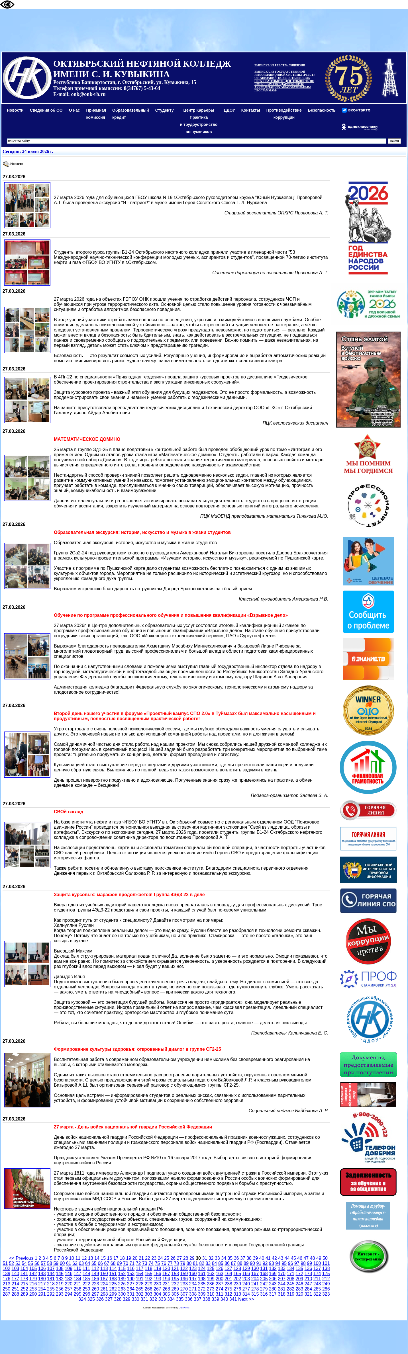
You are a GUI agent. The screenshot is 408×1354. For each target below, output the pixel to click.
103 (15, 1268)
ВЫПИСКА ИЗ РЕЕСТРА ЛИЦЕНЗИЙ (279, 65)
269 (175, 1289)
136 (308, 1268)
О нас (74, 110)
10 (71, 1258)
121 (175, 1268)
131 (264, 1268)
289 (24, 1294)
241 (255, 1283)
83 (208, 1263)
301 (131, 1294)
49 (318, 1258)
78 (176, 1263)
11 (77, 1258)
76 (163, 1263)
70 (125, 1263)
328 (118, 1299)
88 (239, 1263)
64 (87, 1263)
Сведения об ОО (46, 110)
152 (122, 1273)
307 (184, 1294)
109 (68, 1268)
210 (308, 1278)
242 (264, 1283)
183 (68, 1278)
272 (202, 1289)
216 (33, 1283)
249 (326, 1283)
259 (86, 1289)
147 (77, 1273)
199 (211, 1278)
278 (255, 1289)
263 (122, 1289)
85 (220, 1263)
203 (246, 1278)
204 (255, 1278)
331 (144, 1299)
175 (326, 1273)
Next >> (246, 1299)
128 (237, 1268)
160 (193, 1273)
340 (224, 1299)
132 (273, 1268)
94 (277, 1263)
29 (192, 1258)
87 (233, 1263)
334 (171, 1299)
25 (166, 1258)
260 (95, 1289)
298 (104, 1294)
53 (18, 1263)
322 (317, 1294)
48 (312, 1258)
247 (308, 1283)
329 (126, 1299)
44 (287, 1258)
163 (219, 1273)
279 (264, 1289)
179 (33, 1278)
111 (86, 1268)
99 (309, 1263)
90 (252, 1263)
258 (77, 1289)
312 (228, 1294)
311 (219, 1294)
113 (104, 1268)
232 (175, 1283)
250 (6, 1289)
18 (122, 1258)
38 (249, 1258)
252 (24, 1289)
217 (42, 1283)
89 (246, 1263)
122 (184, 1268)
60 (62, 1263)
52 (11, 1263)
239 (237, 1283)
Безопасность (322, 110)
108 (60, 1268)
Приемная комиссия (96, 114)
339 (215, 1299)
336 (189, 1299)
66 (100, 1263)
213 (6, 1283)
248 (317, 1283)
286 (326, 1289)
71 (131, 1263)
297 (95, 1294)
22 (147, 1258)
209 (299, 1278)
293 (60, 1294)
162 (211, 1273)
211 (317, 1278)
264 (131, 1289)
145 (60, 1273)
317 (273, 1294)
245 (290, 1283)
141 (24, 1273)
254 (42, 1289)
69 (119, 1263)
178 (24, 1278)
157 (166, 1273)
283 (299, 1289)
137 (317, 1268)
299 (113, 1294)
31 (204, 1258)
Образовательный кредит (130, 114)
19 (128, 1258)
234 (193, 1283)
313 (237, 1294)
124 (202, 1268)
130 (255, 1268)
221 (77, 1283)
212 (326, 1278)
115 (122, 1268)
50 (325, 1258)
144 (51, 1273)
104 (24, 1268)
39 (255, 1258)
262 (113, 1289)
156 (157, 1273)
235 (202, 1283)
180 (42, 1278)
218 (51, 1283)
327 (109, 1299)
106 (42, 1268)
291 (42, 1294)
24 (160, 1258)
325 (91, 1299)
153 (131, 1273)
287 (6, 1294)
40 (261, 1258)
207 (281, 1278)
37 (242, 1258)
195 (175, 1278)
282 (290, 1289)
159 (184, 1273)
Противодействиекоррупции (284, 114)
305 (166, 1294)
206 (273, 1278)
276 (237, 1289)
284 (308, 1289)
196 (184, 1278)
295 (77, 1294)
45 (293, 1258)
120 (166, 1268)
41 (268, 1258)
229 (148, 1283)
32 (211, 1258)
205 (264, 1278)
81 (195, 1263)
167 (255, 1273)
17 (116, 1258)
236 (211, 1283)
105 (33, 1268)
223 (95, 1283)
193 (157, 1278)
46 (299, 1258)
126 (219, 1268)
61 (68, 1263)
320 (299, 1294)
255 (51, 1289)
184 (77, 1278)
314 (246, 1294)
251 (15, 1289)
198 (202, 1278)
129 (246, 1268)
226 (122, 1283)
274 (219, 1289)
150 (104, 1273)
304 (157, 1294)
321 (308, 1294)
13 (90, 1258)
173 (308, 1273)
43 (280, 1258)
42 (274, 1258)
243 (273, 1283)
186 (95, 1278)
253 (33, 1289)
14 (96, 1258)
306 (175, 1294)
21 (141, 1258)
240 (246, 1283)
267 (157, 1289)
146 (68, 1273)
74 (151, 1263)
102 (6, 1268)
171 (290, 1273)
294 (68, 1294)
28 (185, 1258)
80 (189, 1263)
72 (138, 1263)
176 (6, 1278)
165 (237, 1273)
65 (94, 1263)
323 (326, 1294)
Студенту (164, 110)
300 (122, 1294)
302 (140, 1294)
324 (82, 1299)
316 (264, 1294)
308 (193, 1294)
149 (95, 1273)
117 (140, 1268)
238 (228, 1283)
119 (157, 1268)
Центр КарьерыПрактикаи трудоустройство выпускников (199, 121)
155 (148, 1273)
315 (255, 1294)
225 (113, 1283)
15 (103, 1258)
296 (86, 1294)
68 (113, 1263)
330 (135, 1299)
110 (77, 1268)
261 (104, 1289)
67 (106, 1263)
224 (104, 1283)
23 (153, 1258)
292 (51, 1294)
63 (81, 1263)
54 (24, 1263)
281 (281, 1289)
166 (246, 1273)
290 (33, 1294)
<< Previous (21, 1258)
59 (55, 1263)
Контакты (250, 110)
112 (95, 1268)
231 (166, 1283)
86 (227, 1263)
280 (273, 1289)
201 (228, 1278)
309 (202, 1294)
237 (219, 1283)
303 (148, 1294)
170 (281, 1273)
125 (211, 1268)
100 (317, 1263)
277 (246, 1289)
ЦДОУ (229, 110)
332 (153, 1299)
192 (148, 1278)
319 (290, 1294)
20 (135, 1258)
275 (228, 1289)
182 (60, 1278)
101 (326, 1263)
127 (228, 1268)
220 (68, 1283)
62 (74, 1263)
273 (211, 1289)
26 (173, 1258)
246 (299, 1283)
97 (296, 1263)
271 (193, 1289)
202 (237, 1278)
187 (104, 1278)
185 (86, 1278)
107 (51, 1268)
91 (258, 1263)
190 (131, 1278)
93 (271, 1263)
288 (15, 1294)
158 (175, 1273)
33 (217, 1258)
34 (223, 1258)
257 (68, 1289)
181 (51, 1278)
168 (264, 1273)
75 (157, 1263)
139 (6, 1273)
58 (49, 1263)
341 (233, 1299)
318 (281, 1294)
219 (60, 1283)
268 (166, 1289)
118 (148, 1268)
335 (180, 1299)
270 (184, 1289)
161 (202, 1273)
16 (109, 1258)
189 (122, 1278)
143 (42, 1273)
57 (43, 1263)
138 (326, 1268)
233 (184, 1283)
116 (131, 1268)
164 (228, 1273)
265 (140, 1289)
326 (100, 1299)
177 (15, 1278)
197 (193, 1278)
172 (299, 1273)
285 (317, 1289)
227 (131, 1283)
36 (236, 1258)
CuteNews (184, 1307)
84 (214, 1263)
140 (15, 1273)
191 (140, 1278)
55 (30, 1263)
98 (303, 1263)
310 (211, 1294)
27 (179, 1258)
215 (24, 1283)
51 (5, 1263)
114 (113, 1268)
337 (197, 1299)
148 (86, 1273)
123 (193, 1268)
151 (113, 1273)
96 (290, 1263)
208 (290, 1278)
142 (33, 1273)
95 (284, 1263)
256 (60, 1289)
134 (290, 1268)
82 (201, 1263)
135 (299, 1268)
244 (281, 1283)
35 (229, 1258)
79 (182, 1263)
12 (84, 1258)
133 (281, 1268)
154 (140, 1273)
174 (317, 1273)
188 (113, 1278)
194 (166, 1278)
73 (144, 1263)
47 (306, 1258)
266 (148, 1289)
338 (206, 1299)
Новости (15, 110)
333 (162, 1299)
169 (273, 1273)
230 (157, 1283)
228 (140, 1283)
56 (37, 1263)
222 (86, 1283)
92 (265, 1263)
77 (170, 1263)
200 (219, 1278)
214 (15, 1283)
